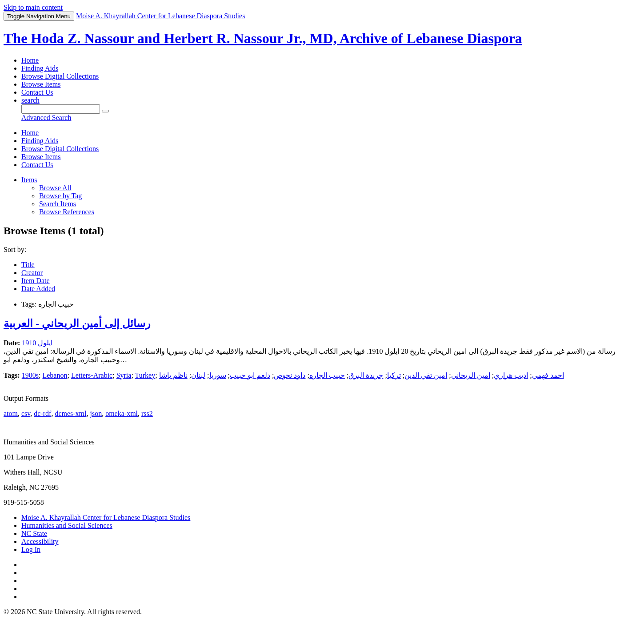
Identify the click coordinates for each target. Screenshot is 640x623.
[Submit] (105, 111)
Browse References (66, 212)
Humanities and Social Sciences (66, 525)
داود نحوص (289, 375)
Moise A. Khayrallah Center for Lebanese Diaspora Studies (105, 517)
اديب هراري (511, 375)
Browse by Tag (60, 196)
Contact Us (37, 92)
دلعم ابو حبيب (250, 375)
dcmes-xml (70, 413)
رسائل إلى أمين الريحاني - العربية (77, 323)
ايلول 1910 (37, 343)
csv (25, 413)
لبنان (198, 375)
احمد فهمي (548, 375)
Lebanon (54, 375)
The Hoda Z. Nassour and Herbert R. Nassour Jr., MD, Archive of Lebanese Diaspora (263, 38)
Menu (39, 16)
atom (11, 413)
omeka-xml (121, 413)
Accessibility (40, 541)
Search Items (57, 204)
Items (29, 180)
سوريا (217, 375)
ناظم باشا (173, 375)
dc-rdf (42, 413)
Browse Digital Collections (60, 76)
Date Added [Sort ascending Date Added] (38, 288)
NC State (34, 533)
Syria (124, 375)
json (96, 413)
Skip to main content (33, 7)
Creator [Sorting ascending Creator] (32, 272)
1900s (30, 375)
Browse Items (40, 84)
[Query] (60, 109)
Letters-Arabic (91, 375)
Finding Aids (39, 68)
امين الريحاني (470, 375)
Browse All (55, 188)
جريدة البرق (365, 375)
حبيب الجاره (327, 375)
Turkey (145, 375)
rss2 (147, 413)
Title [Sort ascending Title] (28, 264)
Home (30, 60)
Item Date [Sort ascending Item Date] (35, 280)
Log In (30, 549)
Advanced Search (46, 117)
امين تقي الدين (425, 375)
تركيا (394, 375)
